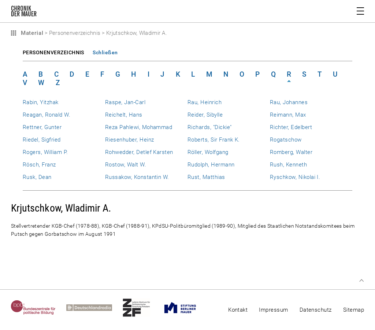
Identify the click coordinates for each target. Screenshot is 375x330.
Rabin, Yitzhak (41, 102)
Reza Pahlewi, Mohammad (138, 127)
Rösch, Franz (39, 164)
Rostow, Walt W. (125, 164)
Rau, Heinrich (205, 102)
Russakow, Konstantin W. (137, 177)
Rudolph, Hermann (211, 164)
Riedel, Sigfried (42, 139)
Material (31, 33)
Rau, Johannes (289, 102)
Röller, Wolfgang (208, 152)
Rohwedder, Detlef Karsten (139, 152)
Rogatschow (286, 139)
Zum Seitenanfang (361, 280)
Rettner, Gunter (42, 127)
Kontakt (238, 310)
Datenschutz (316, 310)
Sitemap (353, 310)
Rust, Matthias (206, 177)
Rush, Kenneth (288, 164)
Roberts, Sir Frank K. (214, 139)
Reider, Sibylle (205, 114)
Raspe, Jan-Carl (125, 102)
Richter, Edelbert (291, 127)
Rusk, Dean (37, 177)
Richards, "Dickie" (209, 127)
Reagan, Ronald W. (46, 114)
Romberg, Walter (291, 152)
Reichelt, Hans (123, 114)
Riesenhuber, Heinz (129, 139)
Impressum (273, 310)
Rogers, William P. (45, 152)
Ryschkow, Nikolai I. (295, 177)
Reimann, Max (288, 114)
